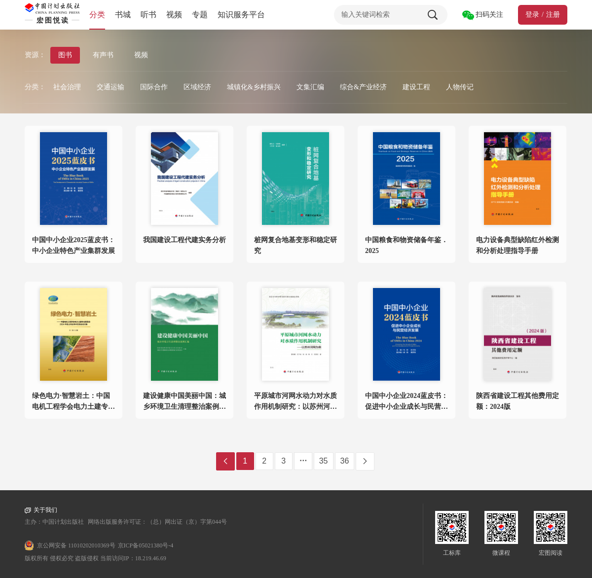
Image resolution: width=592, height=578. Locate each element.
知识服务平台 (241, 14)
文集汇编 (310, 87)
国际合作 (154, 87)
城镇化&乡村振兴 (254, 87)
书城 (123, 14)
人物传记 (460, 87)
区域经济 (197, 87)
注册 (553, 14)
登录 (532, 14)
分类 (97, 14)
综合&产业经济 (363, 87)
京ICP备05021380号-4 (146, 545)
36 (344, 461)
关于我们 (41, 510)
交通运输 (110, 87)
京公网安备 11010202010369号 (76, 545)
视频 (174, 14)
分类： (35, 87)
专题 (200, 14)
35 (323, 461)
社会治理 (67, 87)
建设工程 (416, 87)
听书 (148, 14)
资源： (35, 55)
